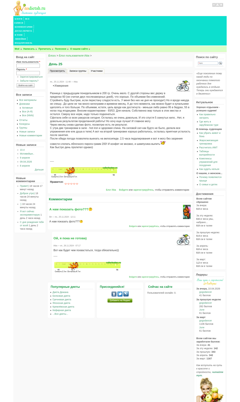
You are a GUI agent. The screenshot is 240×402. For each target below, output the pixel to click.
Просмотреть (58, 46)
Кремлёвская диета (63, 282)
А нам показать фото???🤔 (70, 185)
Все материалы (27, 76)
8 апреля (25, 141)
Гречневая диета (61, 275)
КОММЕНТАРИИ (51, 19)
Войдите (123, 165)
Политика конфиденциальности (127, 393)
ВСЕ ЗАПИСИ (32, 19)
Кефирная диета (61, 286)
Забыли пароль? (29, 56)
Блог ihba (111, 165)
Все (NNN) (28, 91)
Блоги (52, 31)
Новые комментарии (30, 111)
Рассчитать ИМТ (208, 123)
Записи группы (77, 46)
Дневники (24, 79)
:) (21, 180)
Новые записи (27, 107)
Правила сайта (103, 393)
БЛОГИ (18, 19)
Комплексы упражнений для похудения (208, 137)
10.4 (22, 125)
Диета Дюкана (60, 268)
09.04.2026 (26, 137)
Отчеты (23, 96)
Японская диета (61, 279)
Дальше (39, 145)
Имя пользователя (28, 37)
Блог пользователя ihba (74, 31)
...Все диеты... (60, 289)
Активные (27, 83)
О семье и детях (208, 160)
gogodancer (205, 268)
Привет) (24, 162)
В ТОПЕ (87, 19)
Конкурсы (24, 99)
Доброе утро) (27, 169)
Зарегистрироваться (31, 52)
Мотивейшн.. (27, 129)
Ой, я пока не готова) (70, 214)
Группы (23, 103)
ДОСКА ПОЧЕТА (71, 19)
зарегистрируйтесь (143, 165)
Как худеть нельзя (209, 145)
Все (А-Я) (27, 87)
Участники (96, 46)
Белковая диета (61, 271)
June (201, 285)
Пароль (21, 45)
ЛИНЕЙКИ (99, 19)
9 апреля (25, 133)
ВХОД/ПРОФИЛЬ (117, 19)
